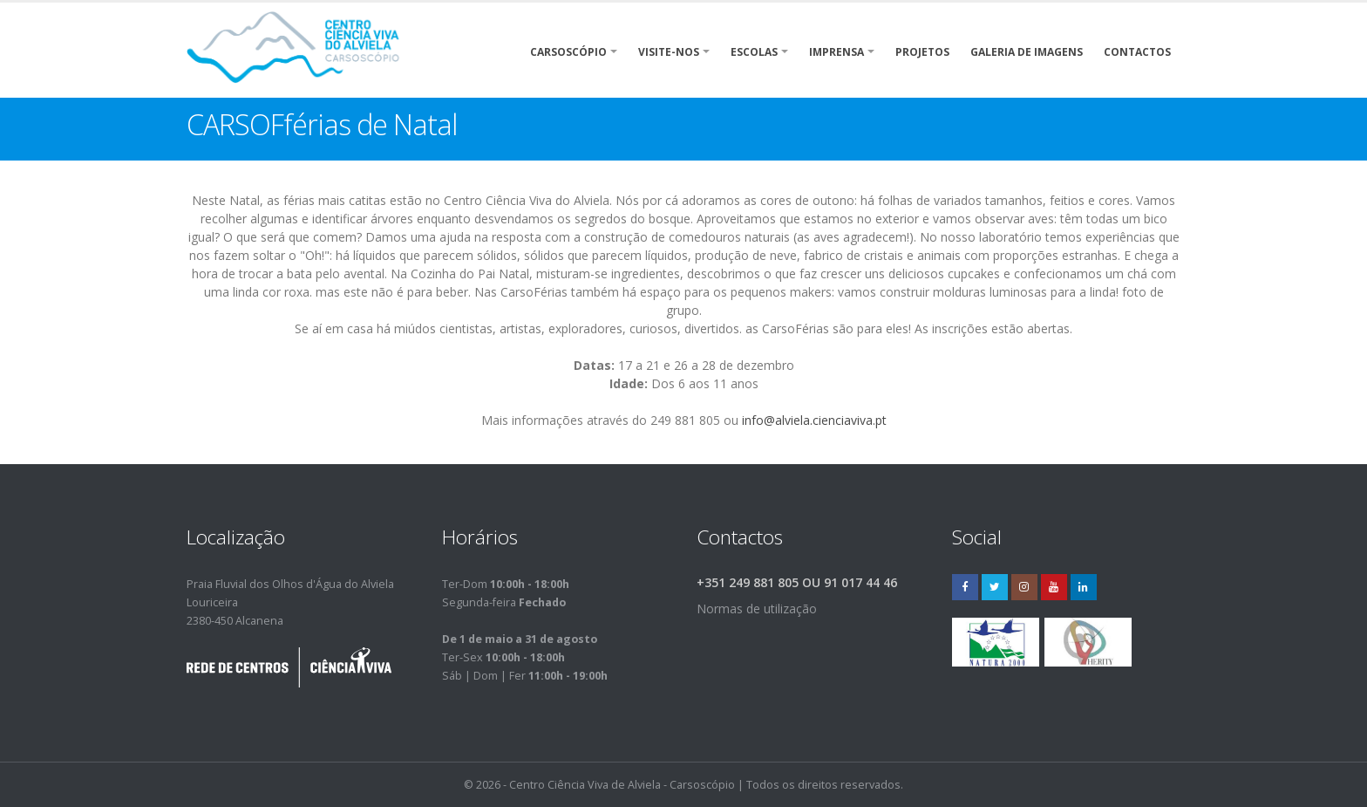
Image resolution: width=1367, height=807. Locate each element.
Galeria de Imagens (1026, 51)
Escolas (754, 51)
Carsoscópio (568, 51)
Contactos (1137, 51)
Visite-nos (668, 51)
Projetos (922, 51)
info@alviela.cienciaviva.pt (814, 420)
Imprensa (836, 51)
